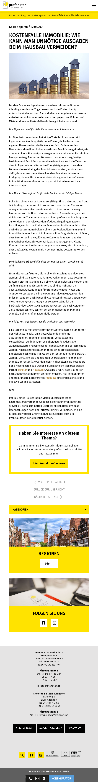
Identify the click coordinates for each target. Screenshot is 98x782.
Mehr (49, 563)
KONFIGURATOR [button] (61, 778)
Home (12, 15)
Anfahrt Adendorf (50, 728)
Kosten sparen (39, 15)
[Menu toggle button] (94, 5)
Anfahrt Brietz (25, 728)
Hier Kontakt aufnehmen (49, 463)
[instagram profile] (54, 623)
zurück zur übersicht (49, 489)
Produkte (50, 377)
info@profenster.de (48, 685)
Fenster (22, 369)
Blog (23, 15)
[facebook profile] (43, 623)
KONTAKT (75, 728)
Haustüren (39, 369)
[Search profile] (22, 755)
